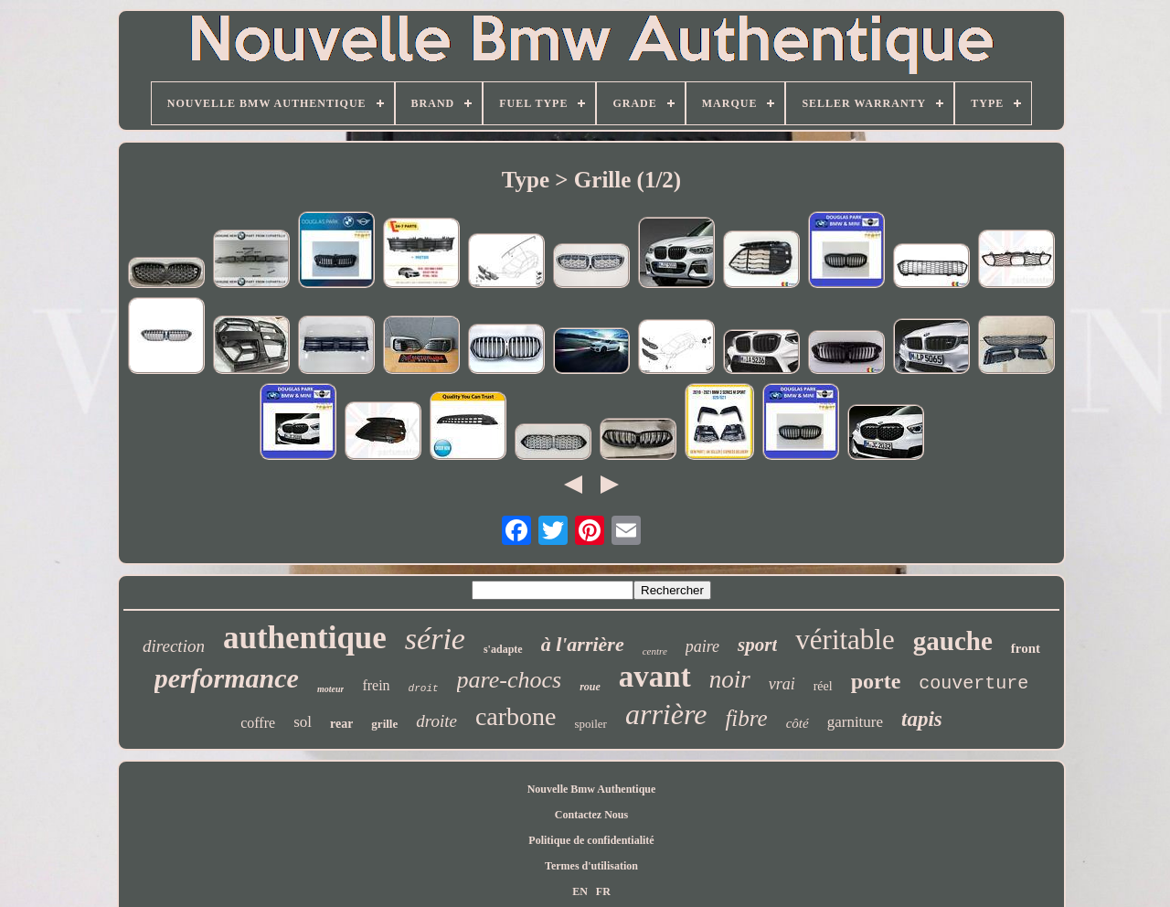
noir (729, 679)
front (1025, 648)
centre (655, 651)
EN (580, 891)
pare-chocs (509, 680)
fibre (746, 718)
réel (823, 686)
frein (375, 685)
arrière (666, 714)
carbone (516, 716)
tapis (921, 719)
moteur (330, 689)
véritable (844, 640)
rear (341, 724)
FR (603, 891)
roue (590, 686)
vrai (782, 684)
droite (436, 721)
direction (174, 646)
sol (302, 722)
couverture (973, 683)
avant (655, 676)
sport (757, 645)
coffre (257, 723)
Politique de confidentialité (591, 840)
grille (384, 724)
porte (876, 681)
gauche (953, 641)
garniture (855, 722)
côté (797, 723)
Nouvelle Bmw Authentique (591, 789)
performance (226, 678)
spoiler (591, 724)
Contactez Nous (591, 814)
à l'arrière (582, 644)
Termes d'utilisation (591, 865)
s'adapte (503, 649)
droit (424, 688)
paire (702, 646)
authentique (305, 638)
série (435, 639)
